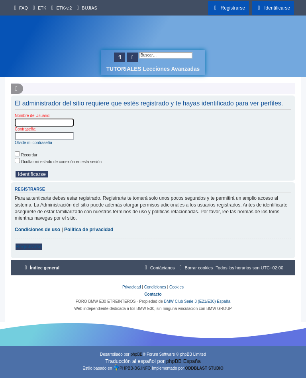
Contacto (152, 294)
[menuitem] (20, 8)
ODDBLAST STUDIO (204, 368)
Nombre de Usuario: (32, 115)
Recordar (26, 155)
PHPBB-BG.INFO (132, 367)
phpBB (137, 354)
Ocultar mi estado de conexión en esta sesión (58, 162)
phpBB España (183, 361)
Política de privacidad (88, 229)
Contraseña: (25, 129)
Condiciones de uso (37, 229)
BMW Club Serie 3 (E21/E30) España (197, 301)
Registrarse (29, 246)
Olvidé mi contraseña (33, 142)
